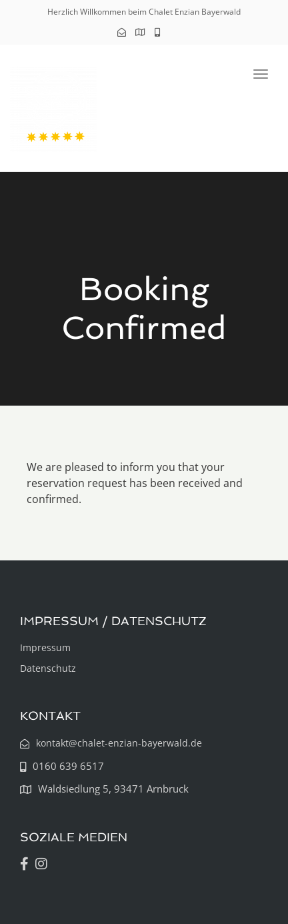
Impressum (45, 647)
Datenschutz (48, 668)
